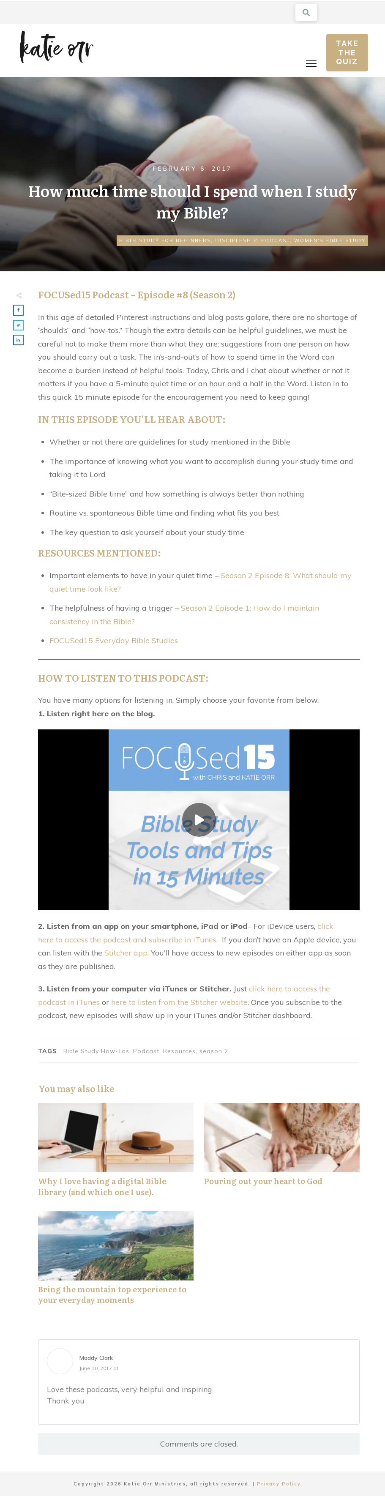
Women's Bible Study (330, 240)
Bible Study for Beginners (165, 240)
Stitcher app (125, 953)
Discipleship (236, 240)
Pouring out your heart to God (282, 1154)
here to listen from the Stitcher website (179, 1002)
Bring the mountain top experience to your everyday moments (116, 1262)
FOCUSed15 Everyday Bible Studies (113, 640)
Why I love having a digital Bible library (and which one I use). (116, 1154)
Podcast (275, 240)
